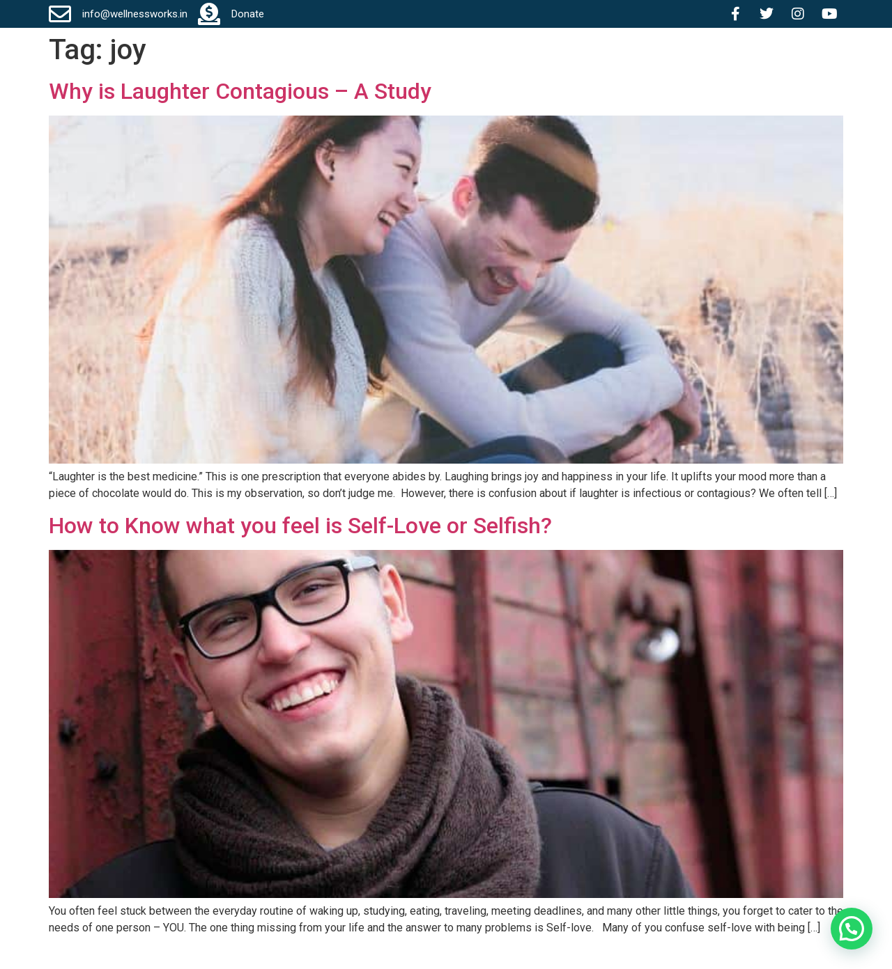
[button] (851, 929)
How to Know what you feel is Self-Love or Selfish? (300, 525)
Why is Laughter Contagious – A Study (240, 91)
